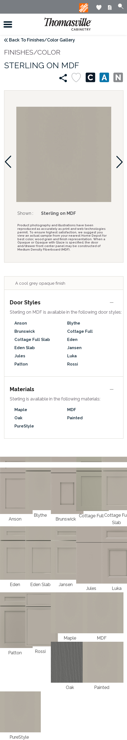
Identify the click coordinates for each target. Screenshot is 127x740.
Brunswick (24, 331)
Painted (75, 417)
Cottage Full (80, 331)
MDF (71, 409)
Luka (72, 355)
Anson (20, 323)
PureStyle (24, 426)
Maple (20, 409)
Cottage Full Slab (32, 339)
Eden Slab (24, 347)
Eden (72, 339)
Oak (18, 417)
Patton (21, 364)
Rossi (72, 364)
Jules (19, 355)
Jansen (74, 347)
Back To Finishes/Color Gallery (42, 40)
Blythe (73, 323)
